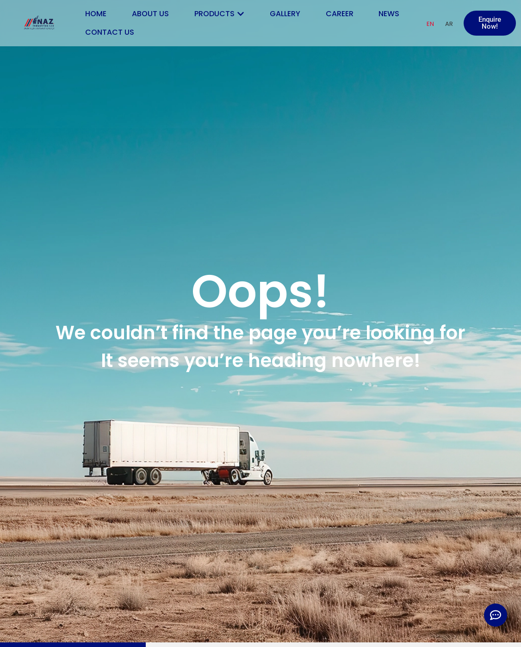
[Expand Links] (495, 615)
